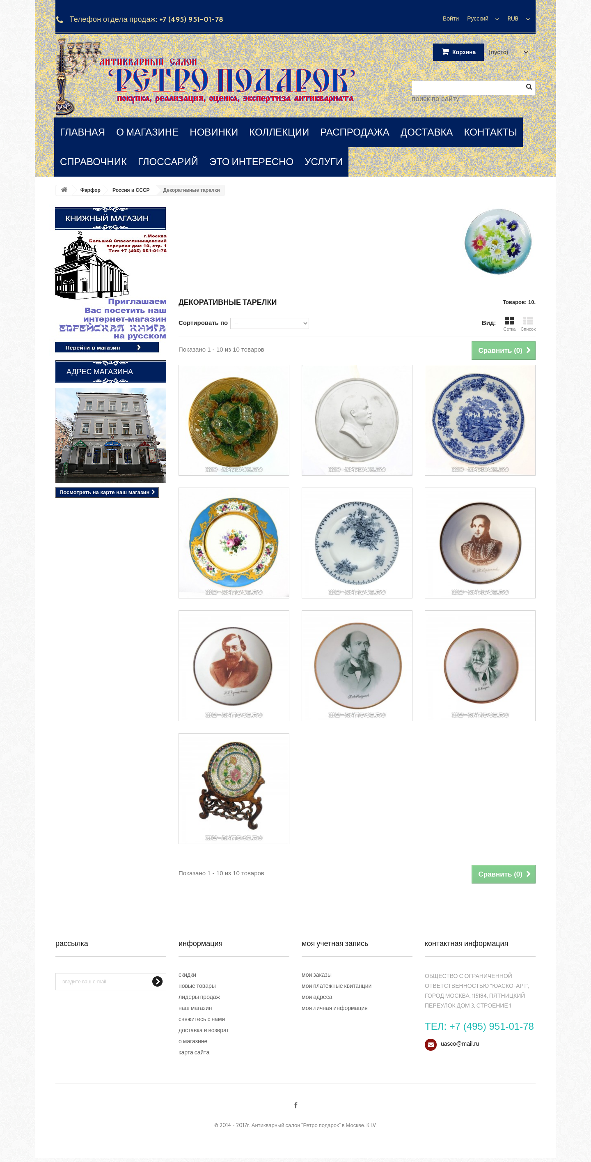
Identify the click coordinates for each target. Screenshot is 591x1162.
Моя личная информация (335, 1008)
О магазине (193, 1041)
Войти (451, 18)
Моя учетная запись (335, 943)
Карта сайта (194, 1052)
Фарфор (90, 190)
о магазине (147, 132)
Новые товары (197, 985)
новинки (214, 132)
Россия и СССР (131, 190)
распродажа (354, 132)
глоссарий (168, 162)
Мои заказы (317, 974)
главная (82, 132)
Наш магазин (195, 1008)
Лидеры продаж (199, 997)
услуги (324, 162)
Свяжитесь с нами (202, 1019)
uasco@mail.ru (460, 1043)
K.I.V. (372, 1125)
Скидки (187, 974)
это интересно (251, 162)
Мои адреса (317, 997)
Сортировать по (203, 322)
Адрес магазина (99, 371)
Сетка (509, 323)
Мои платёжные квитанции (336, 985)
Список (528, 323)
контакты (490, 132)
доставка (427, 132)
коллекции (279, 132)
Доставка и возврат (204, 1030)
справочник (93, 162)
